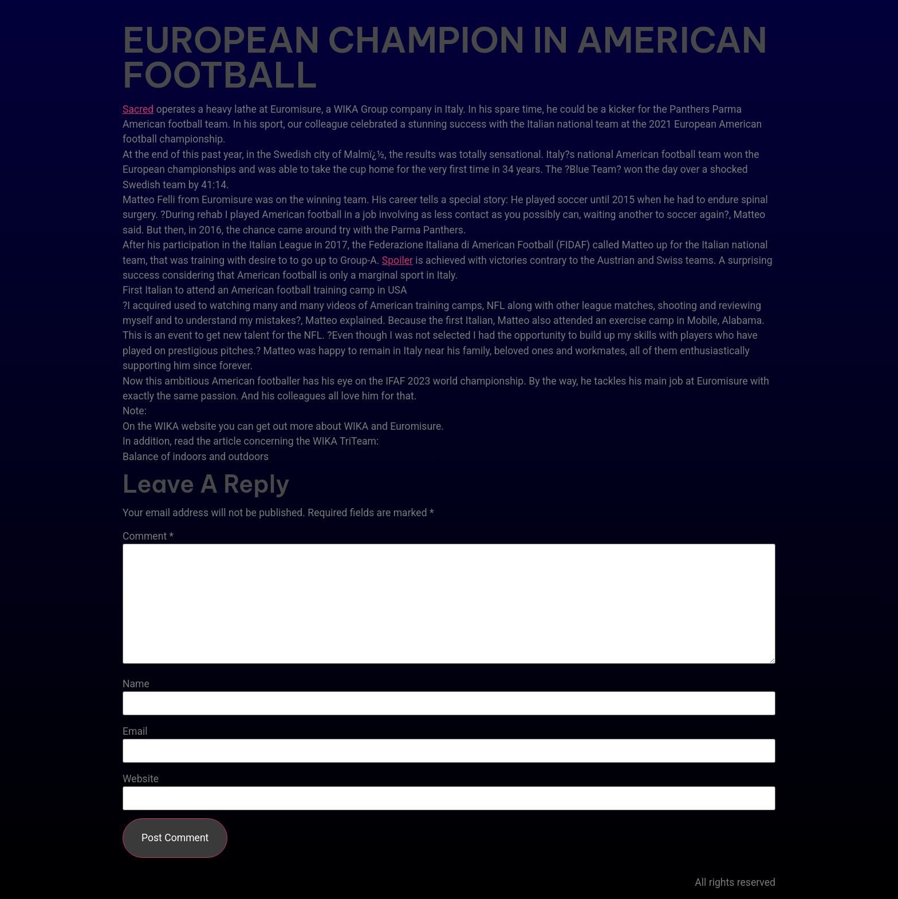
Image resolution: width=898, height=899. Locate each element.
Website (141, 779)
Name (136, 684)
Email (135, 732)
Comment (148, 537)
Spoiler (397, 260)
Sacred (138, 109)
